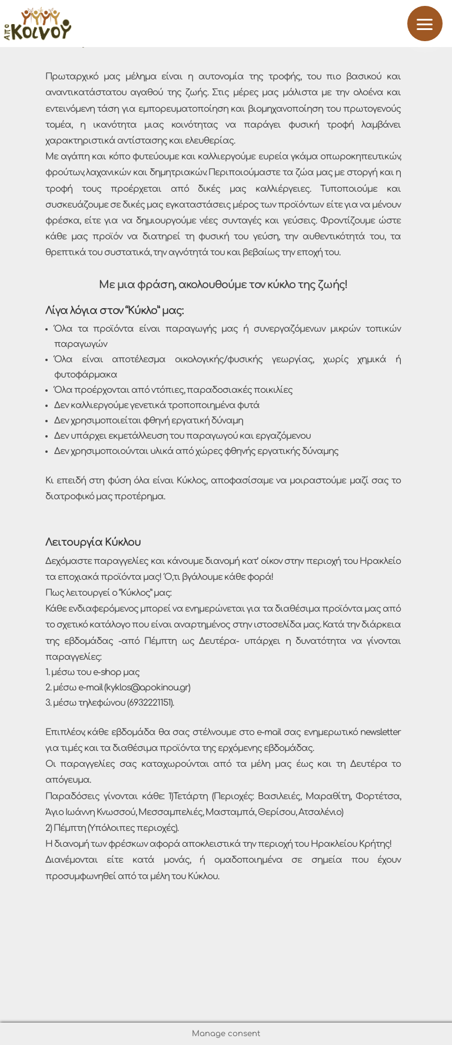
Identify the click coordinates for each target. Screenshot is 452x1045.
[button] (425, 23)
